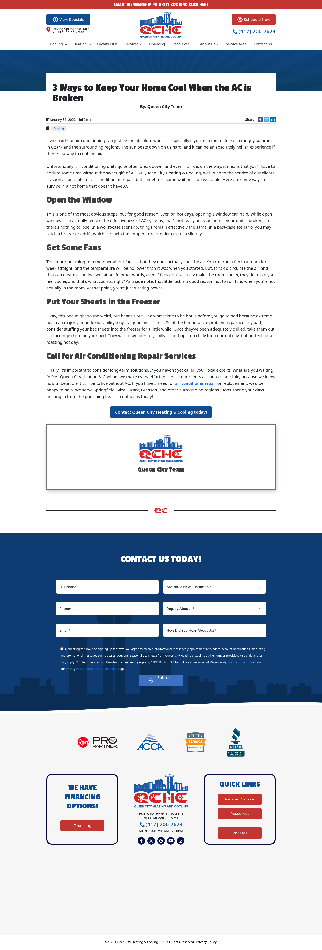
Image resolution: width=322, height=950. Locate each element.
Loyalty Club (107, 44)
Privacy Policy (206, 943)
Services (131, 44)
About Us (207, 44)
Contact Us (263, 44)
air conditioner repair (197, 383)
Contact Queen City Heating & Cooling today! (161, 412)
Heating (80, 44)
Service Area (236, 44)
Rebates (239, 832)
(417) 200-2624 (254, 31)
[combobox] (214, 587)
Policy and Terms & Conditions (96, 669)
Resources (181, 44)
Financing (157, 44)
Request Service (239, 803)
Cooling (56, 44)
